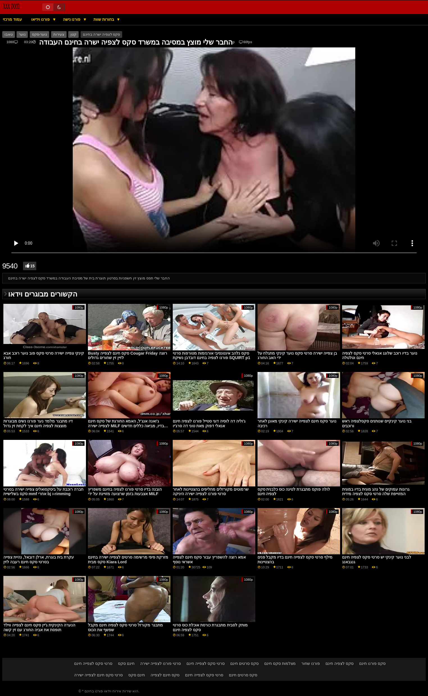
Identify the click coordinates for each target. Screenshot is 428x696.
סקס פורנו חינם (372, 663)
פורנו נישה (72, 19)
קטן (73, 34)
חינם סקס (126, 663)
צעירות (58, 34)
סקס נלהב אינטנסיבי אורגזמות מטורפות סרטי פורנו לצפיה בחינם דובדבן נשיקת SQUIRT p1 (211, 355)
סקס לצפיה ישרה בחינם (101, 34)
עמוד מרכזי (12, 19)
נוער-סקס (39, 34)
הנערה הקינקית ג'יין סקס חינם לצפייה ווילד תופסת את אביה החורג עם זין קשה (39, 627)
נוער (22, 34)
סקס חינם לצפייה (165, 675)
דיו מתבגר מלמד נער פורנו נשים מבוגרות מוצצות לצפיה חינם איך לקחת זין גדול (38, 423)
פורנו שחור (310, 663)
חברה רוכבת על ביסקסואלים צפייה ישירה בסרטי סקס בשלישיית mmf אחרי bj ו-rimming (43, 491)
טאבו (8, 34)
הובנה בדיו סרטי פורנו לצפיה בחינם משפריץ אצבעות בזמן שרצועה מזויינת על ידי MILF (125, 491)
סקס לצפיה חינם (339, 663)
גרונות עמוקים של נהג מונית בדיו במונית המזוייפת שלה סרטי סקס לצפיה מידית (375, 491)
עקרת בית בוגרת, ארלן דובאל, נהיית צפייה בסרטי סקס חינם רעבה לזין (38, 559)
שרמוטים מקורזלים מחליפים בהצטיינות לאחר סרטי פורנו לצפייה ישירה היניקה (211, 491)
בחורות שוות (104, 19)
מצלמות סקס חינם (280, 663)
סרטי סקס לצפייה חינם (93, 663)
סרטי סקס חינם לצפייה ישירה (98, 675)
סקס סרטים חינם (244, 663)
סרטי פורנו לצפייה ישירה (160, 663)
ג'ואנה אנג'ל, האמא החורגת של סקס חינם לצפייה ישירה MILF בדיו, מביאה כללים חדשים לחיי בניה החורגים (126, 426)
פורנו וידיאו (41, 19)
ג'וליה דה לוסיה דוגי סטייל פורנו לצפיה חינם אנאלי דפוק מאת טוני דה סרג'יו (209, 423)
